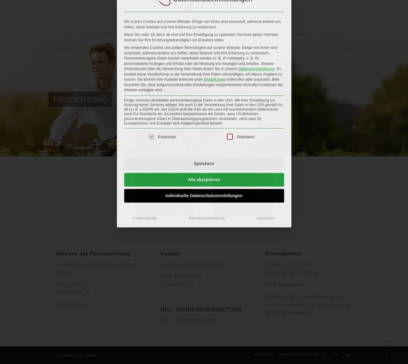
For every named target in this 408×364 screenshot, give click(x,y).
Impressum (266, 167)
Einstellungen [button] (215, 28)
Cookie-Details (145, 167)
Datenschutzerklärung (256, 18)
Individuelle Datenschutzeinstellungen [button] (203, 144)
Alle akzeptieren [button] (204, 128)
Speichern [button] (204, 112)
